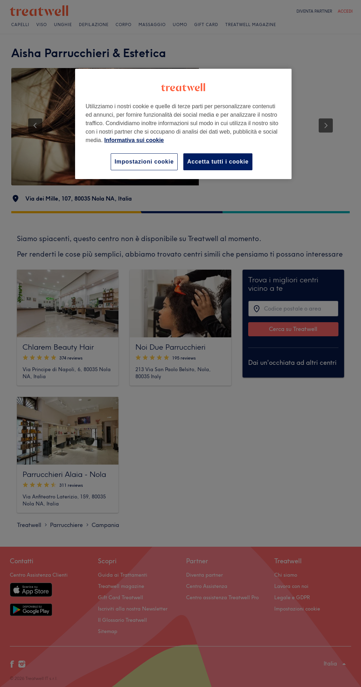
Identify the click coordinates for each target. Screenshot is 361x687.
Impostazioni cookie (144, 162)
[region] (183, 124)
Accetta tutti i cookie (218, 162)
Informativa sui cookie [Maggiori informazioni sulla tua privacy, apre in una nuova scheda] (134, 140)
